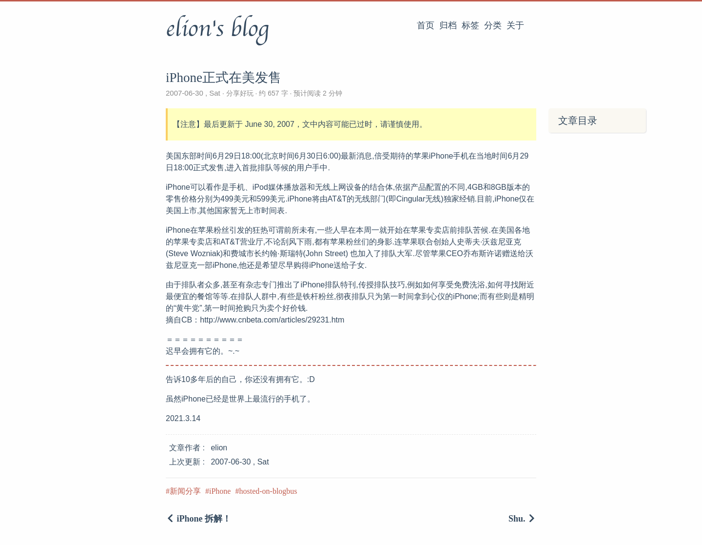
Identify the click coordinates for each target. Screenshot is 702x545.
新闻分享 (185, 491)
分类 (493, 25)
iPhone (220, 491)
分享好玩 (239, 93)
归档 (448, 25)
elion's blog (217, 28)
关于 (515, 25)
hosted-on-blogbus (268, 491)
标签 (470, 25)
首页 (425, 25)
